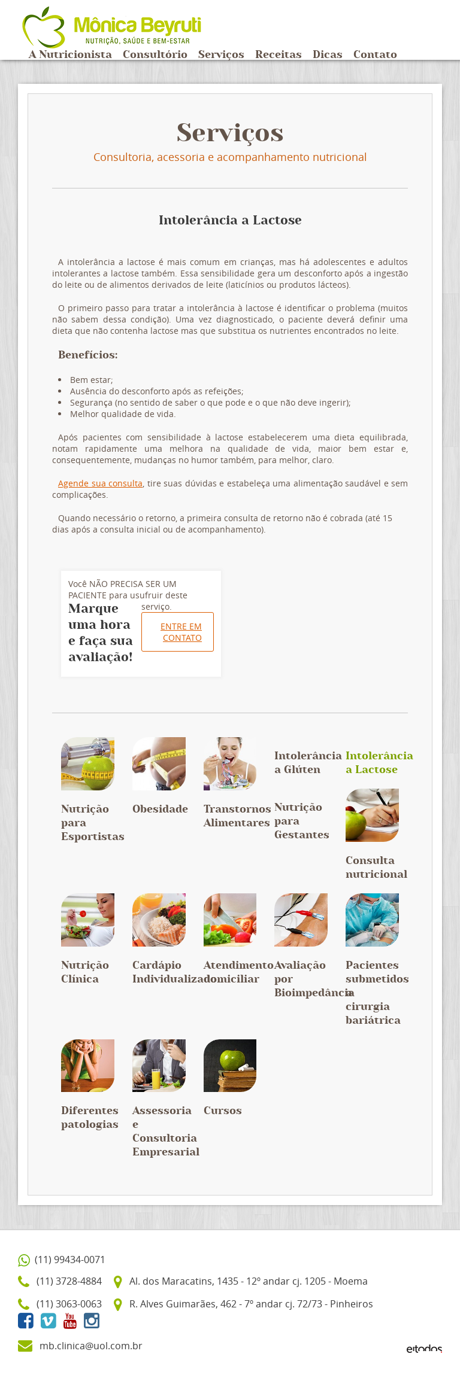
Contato (375, 55)
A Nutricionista (70, 55)
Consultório (155, 55)
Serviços (221, 55)
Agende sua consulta (100, 483)
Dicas (328, 55)
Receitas (278, 55)
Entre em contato (181, 631)
